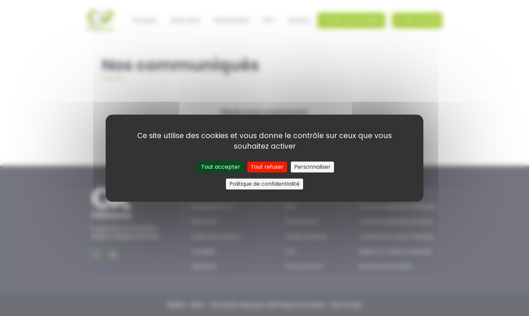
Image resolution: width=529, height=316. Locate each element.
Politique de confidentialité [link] (264, 184)
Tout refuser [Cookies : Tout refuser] (267, 167)
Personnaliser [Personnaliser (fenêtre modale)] (312, 167)
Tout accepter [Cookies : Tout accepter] (220, 167)
